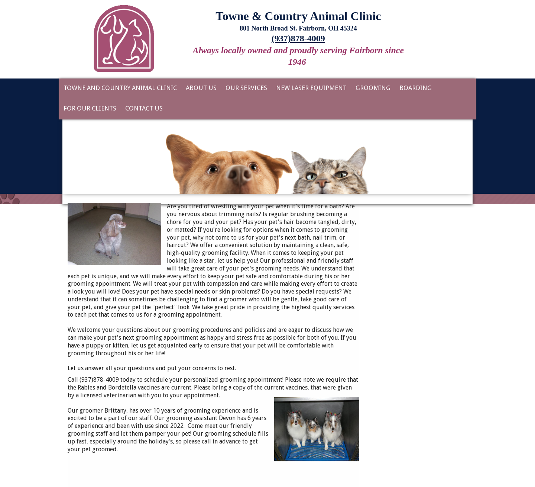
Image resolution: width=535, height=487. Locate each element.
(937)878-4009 (298, 38)
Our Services (246, 88)
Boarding (415, 88)
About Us (201, 88)
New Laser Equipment (311, 88)
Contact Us (144, 108)
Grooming (373, 88)
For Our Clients (90, 108)
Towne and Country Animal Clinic (120, 88)
